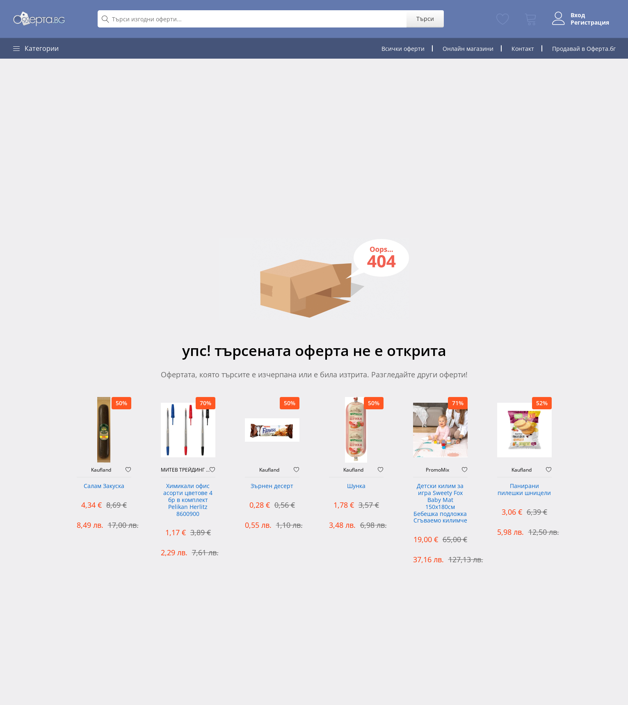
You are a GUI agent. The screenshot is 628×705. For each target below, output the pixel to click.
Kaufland (101, 470)
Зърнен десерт (272, 486)
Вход (578, 15)
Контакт (523, 48)
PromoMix (437, 470)
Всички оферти (403, 48)
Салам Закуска (104, 486)
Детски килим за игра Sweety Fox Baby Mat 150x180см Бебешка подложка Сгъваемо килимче (440, 503)
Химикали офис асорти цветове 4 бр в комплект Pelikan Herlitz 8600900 (187, 500)
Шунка (356, 486)
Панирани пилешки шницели (524, 490)
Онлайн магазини (468, 48)
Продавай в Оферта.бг (584, 48)
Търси (425, 19)
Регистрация (590, 22)
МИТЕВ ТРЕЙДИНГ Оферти (185, 470)
